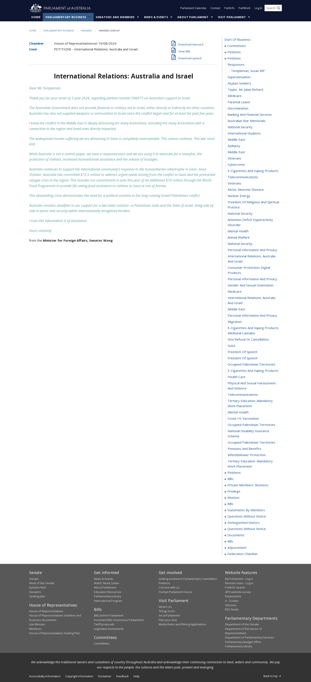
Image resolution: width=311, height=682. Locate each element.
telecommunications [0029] (243, 177)
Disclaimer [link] (104, 676)
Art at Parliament (169, 616)
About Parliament (192, 17)
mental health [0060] (238, 412)
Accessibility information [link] (44, 676)
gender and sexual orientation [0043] (250, 285)
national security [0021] (240, 127)
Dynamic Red (37, 588)
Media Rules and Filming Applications (182, 624)
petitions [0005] (234, 52)
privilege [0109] (233, 491)
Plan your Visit (168, 620)
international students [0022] (244, 133)
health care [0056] (236, 377)
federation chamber (242, 554)
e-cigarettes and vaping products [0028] (253, 171)
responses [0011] (236, 65)
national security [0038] (240, 244)
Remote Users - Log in (239, 583)
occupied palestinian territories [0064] (251, 442)
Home (36, 17)
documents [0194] (235, 535)
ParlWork (245, 8)
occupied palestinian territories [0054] (251, 364)
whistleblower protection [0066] (247, 455)
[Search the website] (273, 8)
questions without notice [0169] (246, 516)
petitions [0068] (234, 473)
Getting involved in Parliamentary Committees (188, 579)
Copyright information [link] (79, 676)
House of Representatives (46, 611)
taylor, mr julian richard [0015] (245, 90)
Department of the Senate (242, 624)
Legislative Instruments (109, 629)
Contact (215, 8)
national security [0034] (240, 213)
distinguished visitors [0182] (243, 523)
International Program (108, 601)
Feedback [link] (122, 676)
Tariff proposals (104, 624)
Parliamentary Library (107, 596)
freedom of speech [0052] (242, 352)
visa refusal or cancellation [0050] (248, 339)
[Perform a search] (278, 8)
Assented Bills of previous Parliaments (119, 620)
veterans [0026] (234, 158)
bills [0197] (230, 541)
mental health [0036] (238, 231)
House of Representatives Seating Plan (54, 633)
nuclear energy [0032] (239, 196)
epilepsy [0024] (234, 146)
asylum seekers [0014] (239, 83)
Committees (101, 644)
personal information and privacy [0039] (252, 250)
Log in (258, 8)
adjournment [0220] (237, 548)
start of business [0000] (237, 40)
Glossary (230, 605)
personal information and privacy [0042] (252, 279)
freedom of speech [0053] (242, 358)
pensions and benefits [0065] (244, 449)
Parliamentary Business (66, 17)
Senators (35, 592)
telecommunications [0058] (243, 395)
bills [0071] (230, 479)
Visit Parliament (232, 17)
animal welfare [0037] (239, 237)
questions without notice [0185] (246, 529)
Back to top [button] (272, 676)
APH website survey (238, 592)
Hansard (86, 30)
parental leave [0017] (239, 102)
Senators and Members (115, 17)
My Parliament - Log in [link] (239, 579)
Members (35, 629)
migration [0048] (235, 322)
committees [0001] (236, 46)
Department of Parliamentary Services (249, 638)
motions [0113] (233, 498)
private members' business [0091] (247, 485)
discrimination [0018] (238, 108)
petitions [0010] (234, 58)
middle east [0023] (236, 140)
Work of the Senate (41, 583)
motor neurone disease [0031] (246, 190)
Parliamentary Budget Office (243, 642)
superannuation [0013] (239, 77)
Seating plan (37, 596)
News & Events (156, 17)
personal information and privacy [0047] (252, 315)
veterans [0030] (234, 183)
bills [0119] (230, 504)
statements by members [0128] (246, 510)
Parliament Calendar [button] (193, 8)
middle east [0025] (236, 152)
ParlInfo (229, 8)
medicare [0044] (234, 291)
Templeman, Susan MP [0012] (248, 71)
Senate (33, 579)
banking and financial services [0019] (250, 115)
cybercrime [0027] (236, 165)
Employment (233, 596)
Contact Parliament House (175, 592)
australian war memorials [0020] (246, 121)
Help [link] (136, 676)
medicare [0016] (234, 96)
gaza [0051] (231, 346)
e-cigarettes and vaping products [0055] (253, 371)
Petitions (164, 583)
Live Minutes (37, 624)
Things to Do (167, 611)
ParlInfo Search (235, 588)
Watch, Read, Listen (106, 583)
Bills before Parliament (108, 616)
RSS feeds (232, 610)
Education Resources (107, 592)
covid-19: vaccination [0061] (243, 418)
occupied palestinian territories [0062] (251, 425)
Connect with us (169, 588)
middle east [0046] (236, 309)
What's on (165, 607)
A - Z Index (232, 601)
